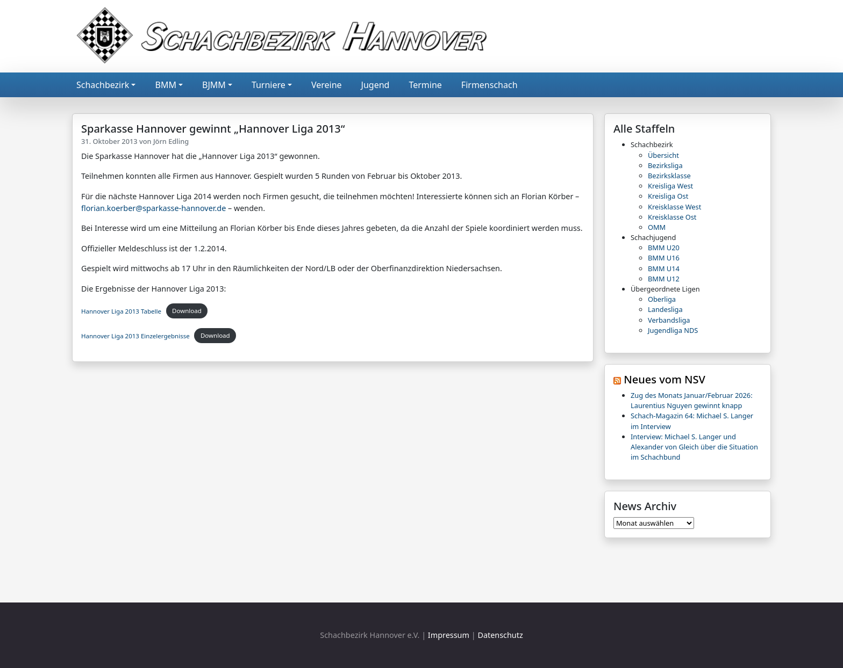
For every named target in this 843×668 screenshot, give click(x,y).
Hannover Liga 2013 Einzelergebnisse (135, 335)
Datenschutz (500, 635)
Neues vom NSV (664, 379)
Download (187, 311)
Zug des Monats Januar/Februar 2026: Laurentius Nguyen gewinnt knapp (692, 400)
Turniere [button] (268, 85)
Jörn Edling (171, 141)
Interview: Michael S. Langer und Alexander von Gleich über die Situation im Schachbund (694, 447)
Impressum (448, 635)
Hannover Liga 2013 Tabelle (121, 311)
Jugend (375, 85)
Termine (425, 85)
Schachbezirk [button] (102, 85)
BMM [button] (165, 85)
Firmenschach (489, 85)
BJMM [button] (214, 85)
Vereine (326, 85)
